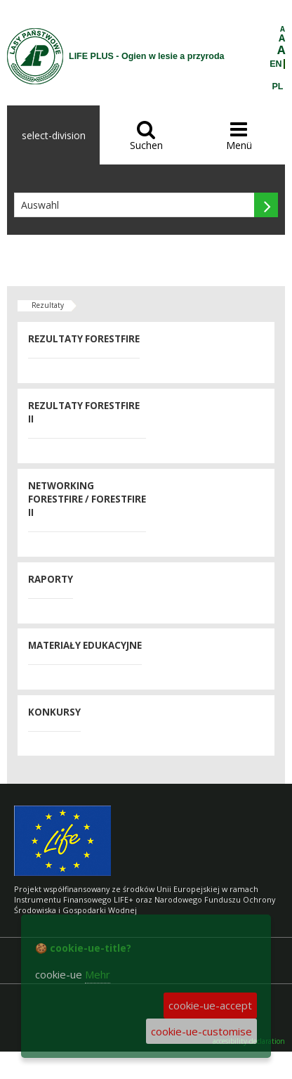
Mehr (97, 974)
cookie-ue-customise (201, 1031)
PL (278, 86)
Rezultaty (48, 305)
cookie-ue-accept (210, 1005)
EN (275, 64)
